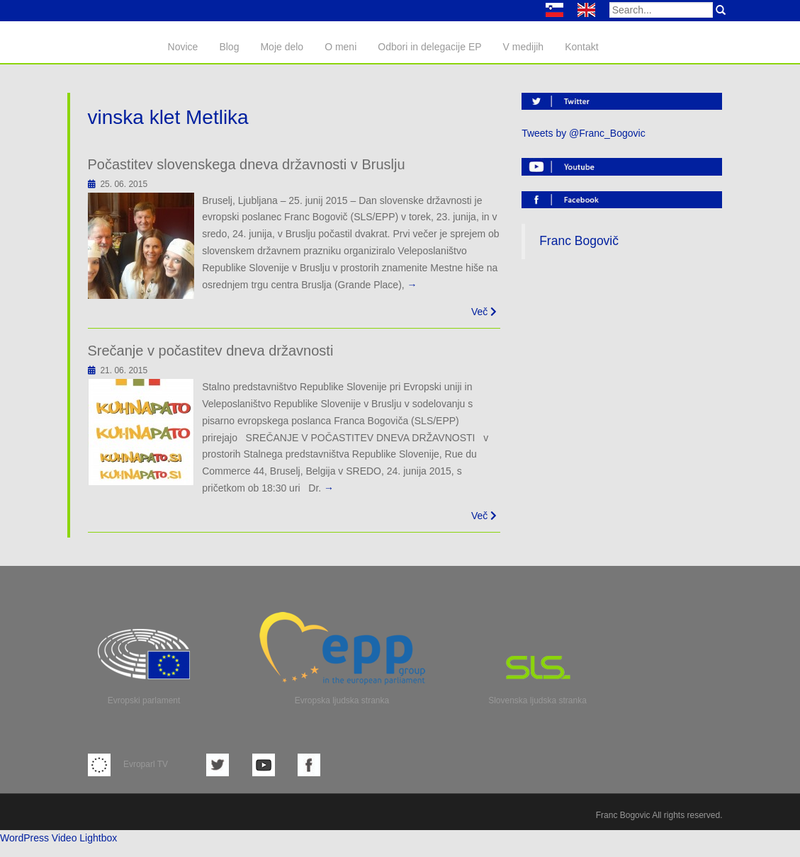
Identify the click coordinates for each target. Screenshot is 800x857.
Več (484, 311)
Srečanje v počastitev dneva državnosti (211, 350)
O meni (340, 46)
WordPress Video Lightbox (58, 838)
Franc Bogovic (623, 815)
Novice (183, 46)
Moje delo (281, 46)
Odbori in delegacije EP (429, 46)
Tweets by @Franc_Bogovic (584, 133)
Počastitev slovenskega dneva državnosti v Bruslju (246, 164)
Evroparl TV (128, 764)
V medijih (523, 46)
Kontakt (581, 46)
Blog (229, 46)
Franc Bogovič (579, 241)
